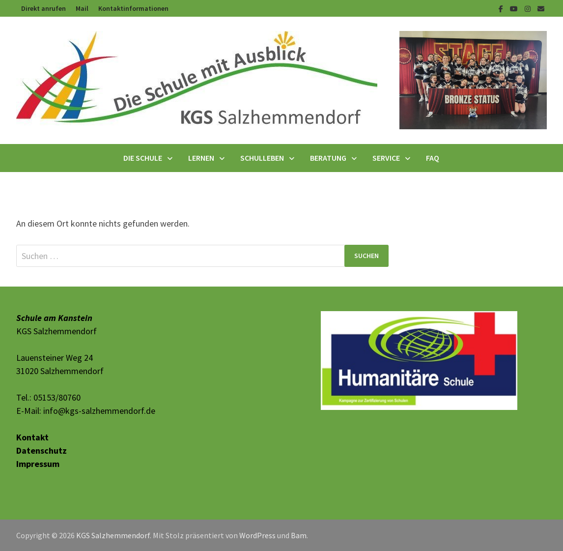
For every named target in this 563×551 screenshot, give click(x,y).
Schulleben (262, 158)
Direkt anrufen (43, 8)
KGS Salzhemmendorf (113, 535)
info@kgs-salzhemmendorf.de (99, 410)
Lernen (201, 158)
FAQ (432, 158)
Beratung (328, 158)
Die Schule (142, 158)
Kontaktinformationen (133, 8)
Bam (299, 535)
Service (386, 158)
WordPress (257, 535)
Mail (82, 8)
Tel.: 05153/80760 (48, 397)
